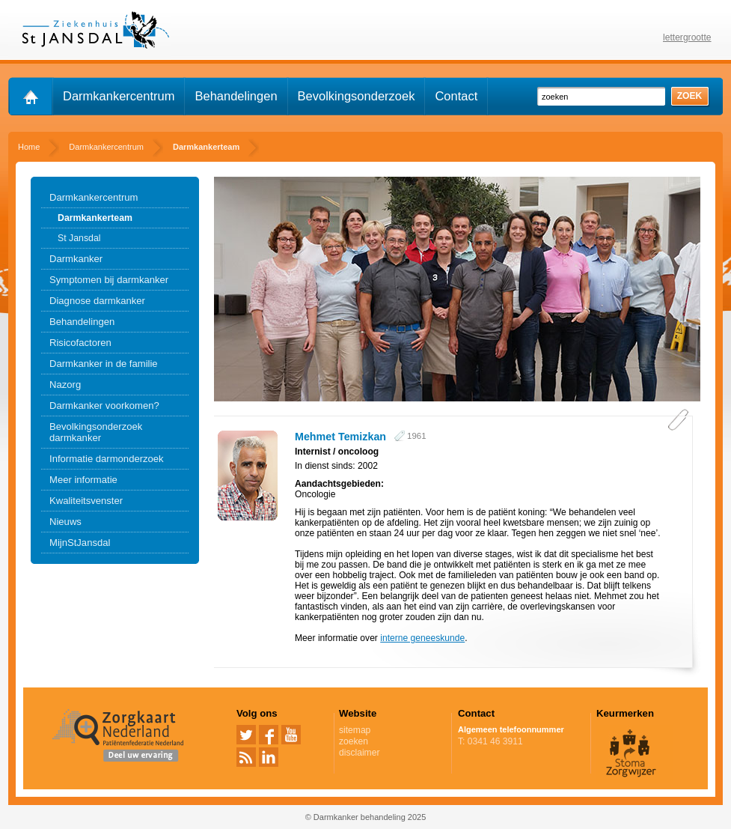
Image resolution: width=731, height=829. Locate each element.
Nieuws (65, 521)
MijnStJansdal (79, 542)
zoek (690, 96)
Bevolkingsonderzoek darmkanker (95, 432)
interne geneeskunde (422, 638)
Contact (456, 96)
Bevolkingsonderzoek (356, 96)
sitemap (354, 730)
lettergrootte (687, 37)
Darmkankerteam (95, 218)
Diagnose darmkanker (97, 300)
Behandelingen (236, 96)
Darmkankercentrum (118, 96)
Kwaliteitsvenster (86, 500)
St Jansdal (79, 238)
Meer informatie (83, 479)
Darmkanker (76, 258)
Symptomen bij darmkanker (108, 279)
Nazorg (65, 384)
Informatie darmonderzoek (106, 458)
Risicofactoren (80, 342)
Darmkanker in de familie (103, 363)
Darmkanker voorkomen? (104, 405)
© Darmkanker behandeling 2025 (365, 817)
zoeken (353, 741)
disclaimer (359, 752)
